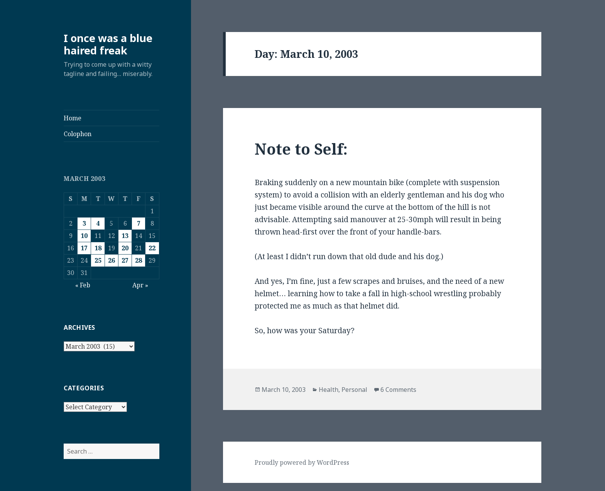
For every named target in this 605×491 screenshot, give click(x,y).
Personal (354, 389)
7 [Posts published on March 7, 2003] (138, 223)
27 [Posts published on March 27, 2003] (125, 260)
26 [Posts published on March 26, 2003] (111, 260)
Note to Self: (301, 148)
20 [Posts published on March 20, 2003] (125, 248)
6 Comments (398, 389)
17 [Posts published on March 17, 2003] (84, 248)
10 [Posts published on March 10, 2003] (84, 235)
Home (72, 118)
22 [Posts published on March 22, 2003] (152, 248)
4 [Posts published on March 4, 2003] (98, 223)
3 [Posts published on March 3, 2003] (84, 223)
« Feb (82, 285)
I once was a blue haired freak (108, 44)
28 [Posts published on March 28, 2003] (138, 260)
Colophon (77, 134)
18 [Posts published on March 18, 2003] (98, 248)
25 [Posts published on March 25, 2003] (98, 260)
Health (328, 389)
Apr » (140, 285)
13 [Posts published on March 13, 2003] (125, 235)
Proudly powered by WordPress (302, 462)
